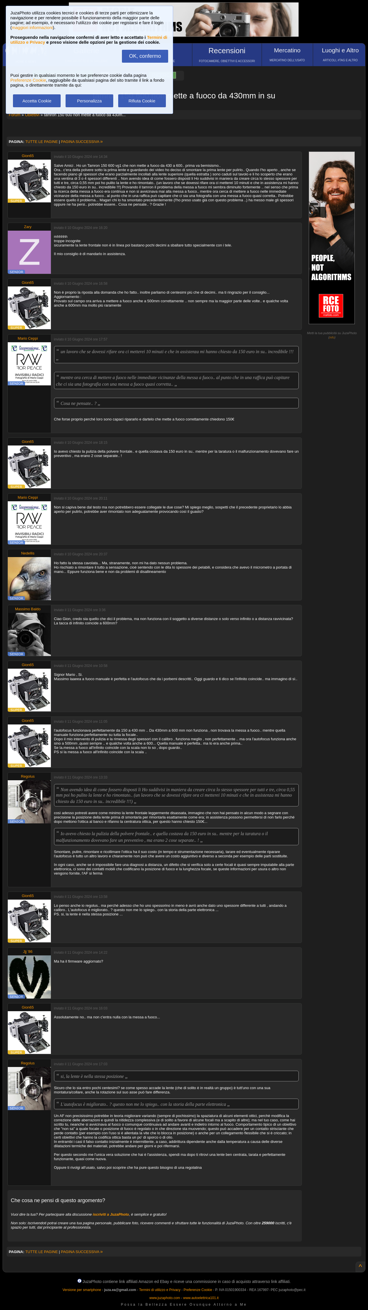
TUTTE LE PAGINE (41, 141)
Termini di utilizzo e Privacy (160, 1290)
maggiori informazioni (32, 27)
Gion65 (28, 156)
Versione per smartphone (81, 1290)
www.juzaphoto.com (165, 1298)
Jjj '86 (27, 951)
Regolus (28, 776)
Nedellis (27, 553)
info (332, 337)
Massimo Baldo (28, 609)
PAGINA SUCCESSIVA (82, 141)
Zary (28, 227)
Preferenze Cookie (28, 80)
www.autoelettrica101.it (200, 1298)
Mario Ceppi (28, 338)
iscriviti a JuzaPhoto (111, 1214)
